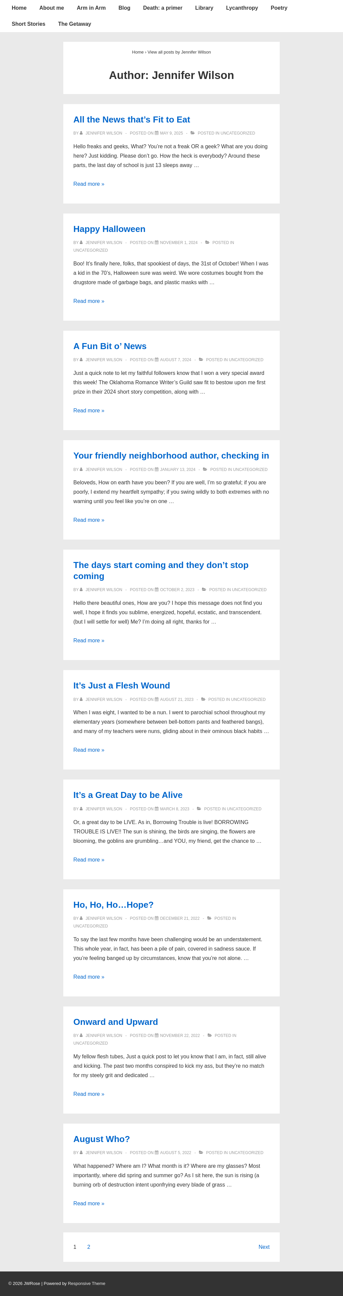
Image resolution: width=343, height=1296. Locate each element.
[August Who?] (175, 1152)
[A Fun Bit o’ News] (175, 359)
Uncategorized (237, 133)
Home (19, 8)
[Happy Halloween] (179, 242)
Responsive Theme (87, 1283)
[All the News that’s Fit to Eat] (171, 133)
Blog (125, 8)
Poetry (279, 8)
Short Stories (28, 24)
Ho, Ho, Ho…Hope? (113, 905)
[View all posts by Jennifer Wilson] (101, 133)
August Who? (101, 1139)
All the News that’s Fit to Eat (131, 119)
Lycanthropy (242, 8)
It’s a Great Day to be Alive (128, 795)
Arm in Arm (91, 8)
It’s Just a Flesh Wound (121, 685)
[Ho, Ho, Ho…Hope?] (180, 918)
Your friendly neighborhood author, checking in (171, 456)
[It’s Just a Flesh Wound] (177, 699)
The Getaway (74, 24)
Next (264, 1247)
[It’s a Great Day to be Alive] (174, 809)
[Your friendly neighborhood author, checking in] (178, 469)
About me (51, 8)
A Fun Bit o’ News (110, 346)
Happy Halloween (109, 229)
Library (204, 8)
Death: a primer (162, 8)
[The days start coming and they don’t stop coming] (177, 589)
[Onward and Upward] (180, 1035)
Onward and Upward (115, 1022)
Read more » (89, 184)
